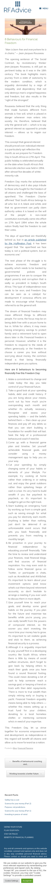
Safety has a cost (12, 800)
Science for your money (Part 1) (18, 811)
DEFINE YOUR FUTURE (13, 827)
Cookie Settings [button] (11, 881)
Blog (15, 748)
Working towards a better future (25, 773)
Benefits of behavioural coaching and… (25, 762)
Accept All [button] (27, 881)
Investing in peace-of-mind (16, 814)
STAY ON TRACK (11, 834)
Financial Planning (25, 748)
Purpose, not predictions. (15, 807)
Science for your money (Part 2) (18, 803)
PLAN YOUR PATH (11, 830)
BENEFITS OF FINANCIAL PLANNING (19, 837)
